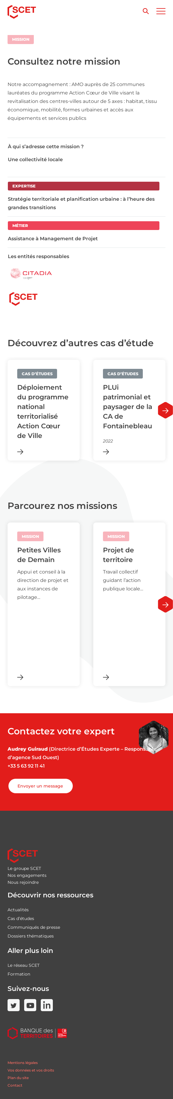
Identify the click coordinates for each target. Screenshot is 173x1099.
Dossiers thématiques (31, 936)
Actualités (18, 909)
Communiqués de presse (34, 927)
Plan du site (18, 1077)
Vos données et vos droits (31, 1070)
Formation (19, 974)
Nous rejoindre (23, 882)
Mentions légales (23, 1062)
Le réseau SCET (24, 965)
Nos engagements (27, 875)
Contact (15, 1085)
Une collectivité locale (35, 159)
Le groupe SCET (24, 868)
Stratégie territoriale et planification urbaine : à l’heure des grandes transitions (81, 203)
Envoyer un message (40, 786)
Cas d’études (21, 918)
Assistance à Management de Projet (53, 238)
